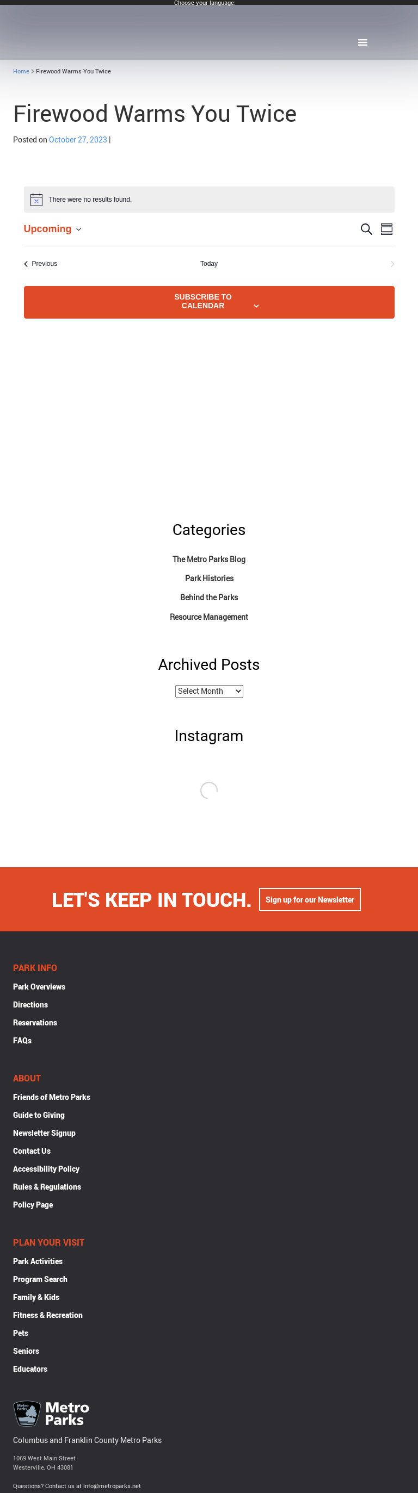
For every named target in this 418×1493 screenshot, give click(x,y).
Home (21, 71)
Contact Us (32, 1152)
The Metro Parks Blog (209, 559)
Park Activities (38, 1262)
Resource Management (209, 617)
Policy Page (33, 1205)
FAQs (22, 1041)
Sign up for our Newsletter (310, 900)
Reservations (35, 1023)
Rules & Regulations (47, 1188)
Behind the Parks (209, 597)
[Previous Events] (41, 264)
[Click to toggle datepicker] (52, 229)
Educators (30, 1370)
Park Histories (209, 578)
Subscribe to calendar (203, 301)
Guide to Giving (39, 1116)
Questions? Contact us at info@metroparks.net (77, 1487)
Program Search (40, 1280)
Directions (30, 1005)
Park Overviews (39, 987)
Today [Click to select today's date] (209, 264)
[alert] (209, 199)
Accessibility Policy (46, 1170)
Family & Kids (36, 1298)
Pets (20, 1334)
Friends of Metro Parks (51, 1098)
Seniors (26, 1352)
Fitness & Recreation (48, 1316)
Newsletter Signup (44, 1134)
